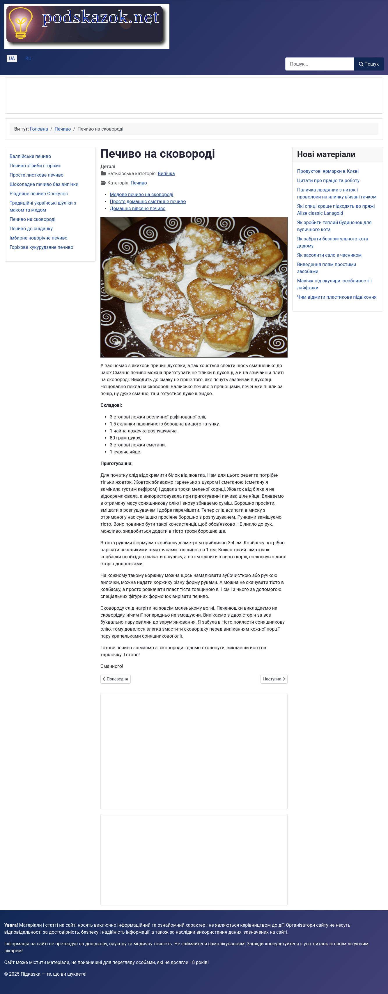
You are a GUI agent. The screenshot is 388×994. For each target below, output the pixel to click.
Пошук (369, 64)
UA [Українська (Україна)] (12, 58)
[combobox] (319, 64)
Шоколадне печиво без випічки (44, 184)
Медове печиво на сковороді (141, 194)
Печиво (139, 183)
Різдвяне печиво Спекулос (39, 193)
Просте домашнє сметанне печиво (148, 201)
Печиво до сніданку (31, 228)
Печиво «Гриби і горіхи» (35, 165)
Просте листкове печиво (36, 175)
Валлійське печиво (30, 156)
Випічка (166, 173)
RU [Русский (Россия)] (28, 58)
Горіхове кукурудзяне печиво (41, 247)
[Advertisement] (116, 95)
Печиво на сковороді (32, 219)
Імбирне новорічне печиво (39, 238)
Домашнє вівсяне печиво (137, 208)
